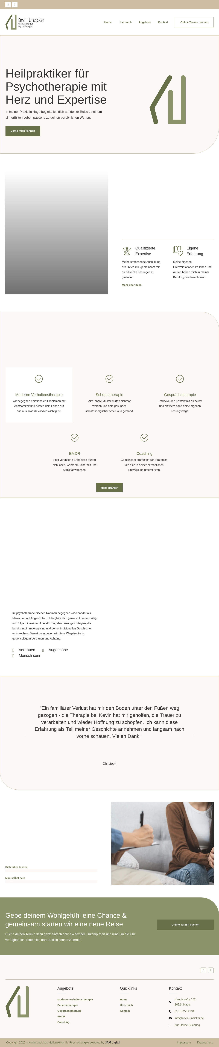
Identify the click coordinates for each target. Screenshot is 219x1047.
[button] (25, 735)
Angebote (145, 22)
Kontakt (163, 22)
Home (108, 22)
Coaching (144, 453)
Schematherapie (109, 395)
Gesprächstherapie (180, 395)
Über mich (125, 22)
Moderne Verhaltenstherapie (39, 395)
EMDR (74, 453)
